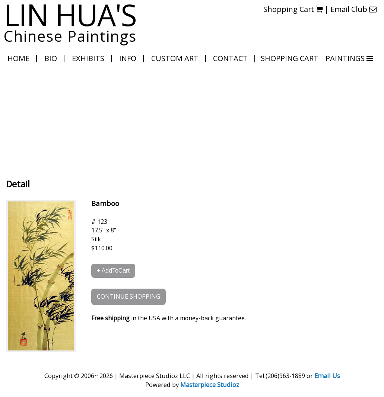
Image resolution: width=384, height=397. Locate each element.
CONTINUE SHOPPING (128, 296)
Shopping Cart (293, 9)
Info (127, 58)
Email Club (353, 9)
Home (18, 58)
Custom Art (175, 58)
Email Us (327, 375)
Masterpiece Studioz (209, 384)
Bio (50, 58)
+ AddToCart (113, 270)
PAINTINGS (346, 58)
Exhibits (88, 58)
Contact (230, 58)
